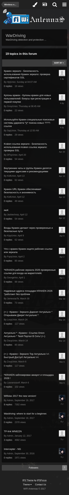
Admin (10, 400)
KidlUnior (11, 176)
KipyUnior (11, 235)
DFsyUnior (12, 155)
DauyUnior (12, 340)
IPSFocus (42, 480)
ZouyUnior (12, 361)
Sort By (59, 63)
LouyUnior (12, 319)
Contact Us (40, 484)
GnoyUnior (12, 106)
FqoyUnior (12, 256)
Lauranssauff (13, 382)
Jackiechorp (13, 214)
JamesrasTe (13, 298)
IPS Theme (27, 480)
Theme (27, 484)
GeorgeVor (12, 277)
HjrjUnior (11, 82)
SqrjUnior (11, 130)
